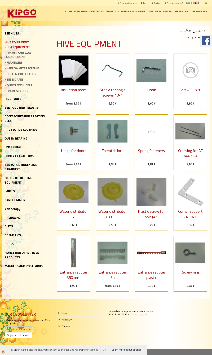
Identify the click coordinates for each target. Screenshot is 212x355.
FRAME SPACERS (17, 91)
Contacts (96, 11)
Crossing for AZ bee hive (190, 153)
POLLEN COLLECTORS (21, 74)
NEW (158, 11)
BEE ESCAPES (15, 79)
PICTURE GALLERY (196, 11)
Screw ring (190, 272)
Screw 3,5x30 (190, 90)
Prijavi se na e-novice (19, 329)
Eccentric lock (112, 151)
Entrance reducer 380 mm (73, 274)
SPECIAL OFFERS (173, 11)
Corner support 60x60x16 (190, 214)
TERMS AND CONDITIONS (137, 11)
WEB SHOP (81, 11)
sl (188, 3)
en (197, 3)
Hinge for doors (73, 151)
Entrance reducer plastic (151, 274)
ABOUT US (112, 11)
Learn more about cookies (127, 349)
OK (104, 349)
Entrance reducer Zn (112, 274)
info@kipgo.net (140, 314)
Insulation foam (73, 90)
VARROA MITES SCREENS (23, 68)
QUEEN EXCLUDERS (19, 85)
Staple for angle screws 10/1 (112, 92)
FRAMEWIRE (14, 62)
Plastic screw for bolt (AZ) (151, 214)
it (193, 3)
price (197, 37)
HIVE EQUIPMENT (18, 47)
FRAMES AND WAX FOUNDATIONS (18, 55)
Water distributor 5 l (73, 214)
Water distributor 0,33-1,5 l (112, 214)
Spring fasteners (151, 151)
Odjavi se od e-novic (18, 335)
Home (68, 11)
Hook (151, 90)
